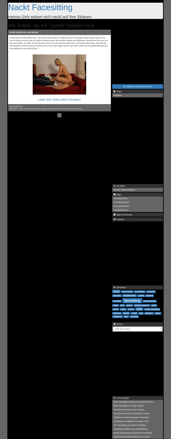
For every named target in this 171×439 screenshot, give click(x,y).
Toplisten (119, 219)
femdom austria (150, 301)
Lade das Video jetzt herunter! (59, 99)
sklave (157, 313)
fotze (122, 305)
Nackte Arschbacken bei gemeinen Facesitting (133, 433)
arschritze (117, 296)
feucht (115, 305)
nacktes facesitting (152, 309)
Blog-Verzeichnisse (123, 215)
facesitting (132, 300)
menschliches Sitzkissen (69, 109)
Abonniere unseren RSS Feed (137, 86)
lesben (123, 309)
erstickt (141, 296)
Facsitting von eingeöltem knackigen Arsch (131, 421)
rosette (134, 313)
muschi (131, 309)
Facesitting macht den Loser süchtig (128, 410)
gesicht (129, 305)
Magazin (45, 109)
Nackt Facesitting (40, 7)
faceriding (117, 301)
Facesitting (27, 109)
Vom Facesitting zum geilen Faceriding (130, 425)
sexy (141, 313)
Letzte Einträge (121, 398)
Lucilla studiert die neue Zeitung (23, 32)
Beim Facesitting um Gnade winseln (128, 406)
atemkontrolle (129, 295)
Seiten (118, 91)
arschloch (151, 292)
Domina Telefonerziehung (124, 190)
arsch (116, 291)
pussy (126, 313)
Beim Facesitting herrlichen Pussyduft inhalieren (133, 402)
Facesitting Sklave (121, 202)
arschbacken (140, 292)
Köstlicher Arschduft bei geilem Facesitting (131, 417)
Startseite (117, 95)
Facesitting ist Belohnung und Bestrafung (131, 429)
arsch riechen (127, 292)
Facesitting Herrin (121, 210)
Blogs (117, 194)
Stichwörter (120, 287)
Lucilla (20, 109)
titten (126, 317)
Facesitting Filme (121, 198)
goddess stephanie (142, 305)
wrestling (134, 317)
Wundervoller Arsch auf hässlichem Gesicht (132, 413)
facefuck (149, 296)
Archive (118, 324)
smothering (117, 317)
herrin (154, 305)
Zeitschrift (51, 109)
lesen (80, 109)
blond (39, 109)
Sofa (57, 109)
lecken (115, 309)
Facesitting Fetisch (121, 206)
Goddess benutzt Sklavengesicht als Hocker (132, 437)
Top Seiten (119, 186)
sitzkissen (149, 313)
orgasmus (117, 313)
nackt (34, 109)
